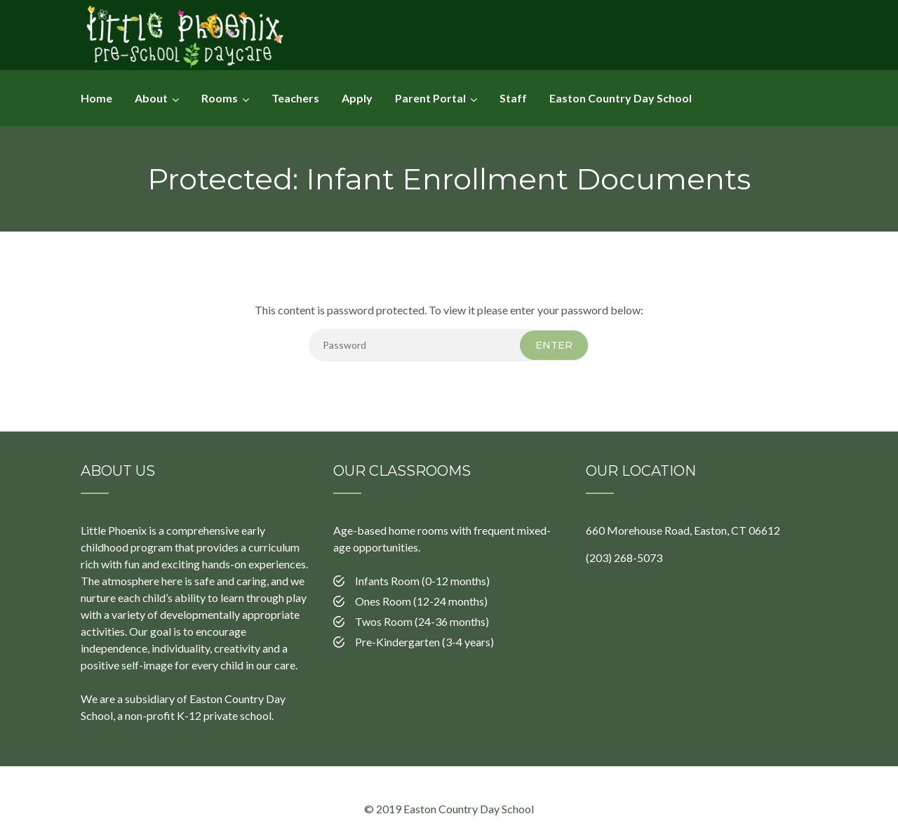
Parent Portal (430, 98)
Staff (513, 98)
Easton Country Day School (620, 98)
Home (96, 98)
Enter (553, 345)
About (151, 98)
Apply (357, 98)
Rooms (219, 98)
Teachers (295, 98)
